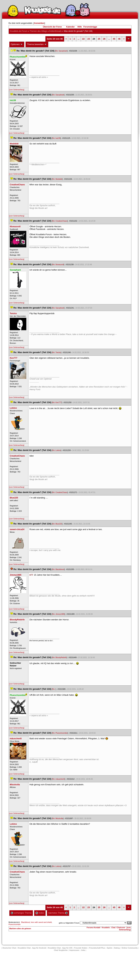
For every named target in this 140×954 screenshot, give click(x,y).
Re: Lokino (56, 450)
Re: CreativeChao (59, 221)
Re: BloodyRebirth (59, 657)
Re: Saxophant (61, 51)
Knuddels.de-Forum (18, 31)
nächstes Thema (58, 913)
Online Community (129, 948)
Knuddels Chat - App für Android (32, 948)
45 (114, 39)
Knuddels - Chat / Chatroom (113, 927)
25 (99, 39)
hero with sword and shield (41, 922)
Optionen (17, 44)
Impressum (74, 950)
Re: (54, 689)
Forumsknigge (90, 27)
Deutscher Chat (9, 948)
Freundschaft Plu (97, 948)
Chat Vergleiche (61, 950)
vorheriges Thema (21, 913)
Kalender (70, 27)
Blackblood (25, 922)
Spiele (109, 948)
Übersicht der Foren (52, 27)
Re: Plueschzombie (60, 733)
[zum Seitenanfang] (16, 90)
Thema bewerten (37, 44)
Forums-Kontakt (93, 927)
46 (119, 39)
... (78, 39)
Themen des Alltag (38, 31)
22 (83, 39)
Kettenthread (55, 31)
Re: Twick (56, 352)
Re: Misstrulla (57, 818)
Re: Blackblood (58, 569)
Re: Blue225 (57, 524)
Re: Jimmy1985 (58, 614)
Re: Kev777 (57, 402)
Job (83, 950)
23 (88, 39)
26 (104, 39)
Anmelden (39, 23)
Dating (117, 948)
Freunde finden (80, 948)
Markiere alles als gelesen (20, 928)
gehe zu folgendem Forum (69, 923)
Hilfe (79, 27)
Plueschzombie (15, 924)
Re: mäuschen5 (58, 779)
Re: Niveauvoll (58, 264)
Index (40, 913)
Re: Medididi (57, 179)
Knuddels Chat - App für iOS (60, 948)
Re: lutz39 (56, 138)
